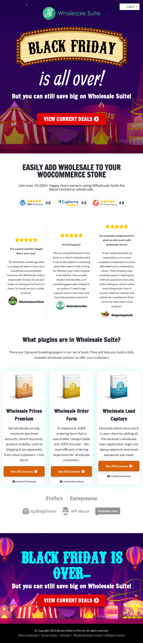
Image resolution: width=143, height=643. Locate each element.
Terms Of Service (28, 635)
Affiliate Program (115, 635)
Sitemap (65, 635)
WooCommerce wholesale (71, 189)
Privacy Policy (49, 635)
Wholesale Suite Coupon (88, 635)
